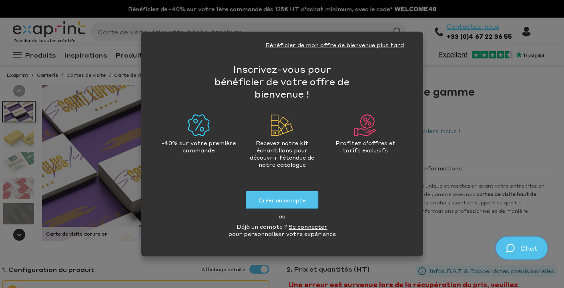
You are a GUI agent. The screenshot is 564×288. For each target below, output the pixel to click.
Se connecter (308, 226)
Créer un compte (282, 200)
